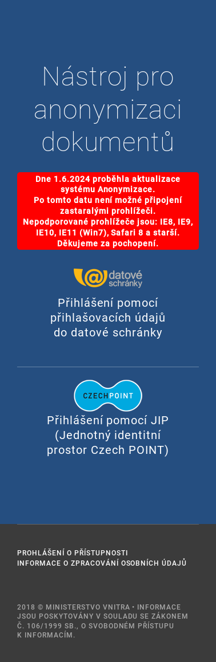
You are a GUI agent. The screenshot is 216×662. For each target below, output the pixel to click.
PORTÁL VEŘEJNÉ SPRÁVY (28, 28)
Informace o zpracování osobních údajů (102, 562)
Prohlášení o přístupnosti (72, 552)
